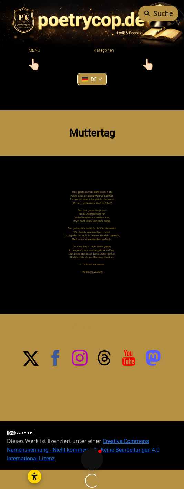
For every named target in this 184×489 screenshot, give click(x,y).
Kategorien (104, 50)
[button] (92, 79)
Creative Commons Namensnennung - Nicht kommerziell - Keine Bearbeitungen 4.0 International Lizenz (83, 425)
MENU (34, 50)
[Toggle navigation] (34, 64)
